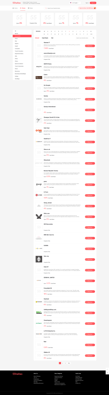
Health (16, 46)
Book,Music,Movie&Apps (20, 73)
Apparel (16, 43)
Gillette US (47, 352)
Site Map (36, 381)
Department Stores (19, 53)
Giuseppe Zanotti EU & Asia (51, 117)
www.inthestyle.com (49, 53)
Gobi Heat (46, 128)
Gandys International (49, 106)
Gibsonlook (47, 160)
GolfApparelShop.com (50, 309)
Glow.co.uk (47, 149)
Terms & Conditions (38, 380)
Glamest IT (47, 42)
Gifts (16, 56)
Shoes (16, 68)
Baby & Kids (57, 381)
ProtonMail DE (48, 288)
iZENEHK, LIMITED (49, 277)
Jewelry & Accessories (60, 383)
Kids (16, 41)
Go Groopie (47, 85)
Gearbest (46, 299)
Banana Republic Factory (51, 170)
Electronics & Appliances (60, 384)
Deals (30, 8)
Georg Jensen (48, 203)
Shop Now (90, 45)
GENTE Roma (47, 64)
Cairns (45, 74)
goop (45, 181)
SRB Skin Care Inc (49, 235)
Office (16, 58)
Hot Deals (77, 376)
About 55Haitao (37, 376)
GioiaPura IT (47, 138)
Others (16, 61)
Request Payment (79, 380)
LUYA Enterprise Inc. (49, 331)
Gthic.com (47, 213)
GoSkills (46, 245)
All (15, 31)
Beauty (16, 33)
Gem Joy (46, 256)
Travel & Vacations (19, 51)
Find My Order (78, 379)
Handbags (17, 78)
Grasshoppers (48, 320)
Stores (22, 8)
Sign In (87, 2)
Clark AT (46, 267)
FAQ (76, 381)
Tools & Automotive (19, 66)
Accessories (17, 36)
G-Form (46, 192)
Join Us (35, 377)
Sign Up (93, 2)
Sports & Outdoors (19, 63)
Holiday (16, 76)
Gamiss (46, 96)
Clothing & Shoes (58, 377)
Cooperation (36, 379)
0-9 (91, 34)
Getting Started (78, 377)
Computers (17, 48)
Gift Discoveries (48, 224)
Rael (45, 341)
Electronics (17, 71)
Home (15, 8)
